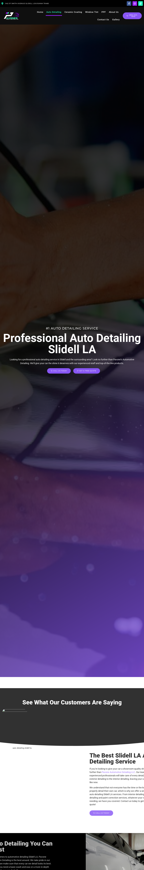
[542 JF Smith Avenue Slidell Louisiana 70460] (2, 3)
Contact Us (103, 19)
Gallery (116, 19)
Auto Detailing (53, 12)
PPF (104, 12)
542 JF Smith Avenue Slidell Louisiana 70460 (27, 3)
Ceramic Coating (73, 12)
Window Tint (91, 12)
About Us (114, 12)
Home (40, 12)
